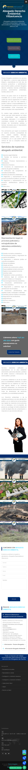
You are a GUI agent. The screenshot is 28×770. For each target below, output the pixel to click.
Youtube (5, 753)
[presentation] (12, 593)
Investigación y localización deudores (11, 676)
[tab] (14, 615)
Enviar (14, 599)
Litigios (4, 686)
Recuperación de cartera (8, 669)
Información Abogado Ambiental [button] (14, 648)
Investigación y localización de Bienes (11, 679)
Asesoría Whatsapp (14, 40)
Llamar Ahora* (14, 56)
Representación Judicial (8, 672)
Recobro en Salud (6, 690)
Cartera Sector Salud (7, 683)
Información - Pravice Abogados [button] (13, 644)
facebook (2, 753)
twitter (8, 753)
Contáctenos (14, 352)
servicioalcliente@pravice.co (9, 629)
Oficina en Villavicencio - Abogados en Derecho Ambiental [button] (13, 615)
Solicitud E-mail (14, 48)
